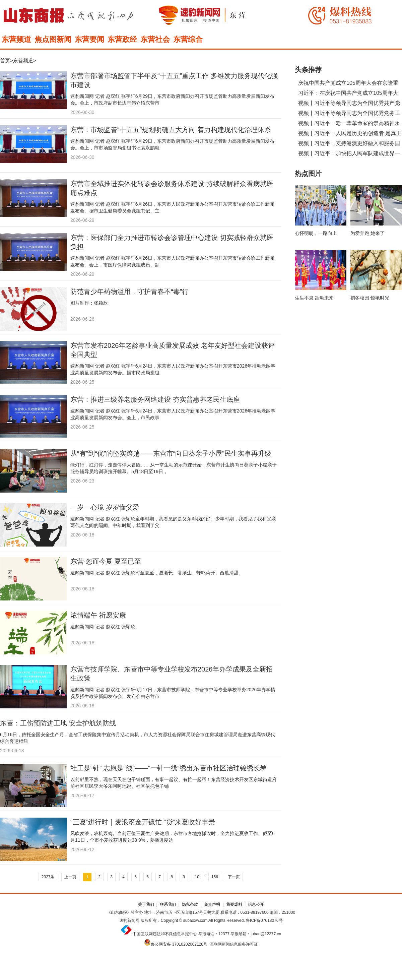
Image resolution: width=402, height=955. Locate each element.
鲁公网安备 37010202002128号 (179, 944)
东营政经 (122, 39)
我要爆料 (234, 904)
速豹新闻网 (129, 920)
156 (214, 877)
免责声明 (212, 904)
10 (197, 877)
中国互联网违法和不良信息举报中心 (165, 934)
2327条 (48, 877)
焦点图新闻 (53, 39)
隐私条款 (190, 904)
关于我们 (146, 904)
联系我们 (168, 904)
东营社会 (155, 39)
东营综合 (188, 39)
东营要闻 (89, 39)
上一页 (70, 877)
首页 (5, 60)
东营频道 (16, 39)
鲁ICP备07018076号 (264, 920)
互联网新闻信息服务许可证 (234, 944)
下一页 (234, 877)
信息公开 (256, 904)
